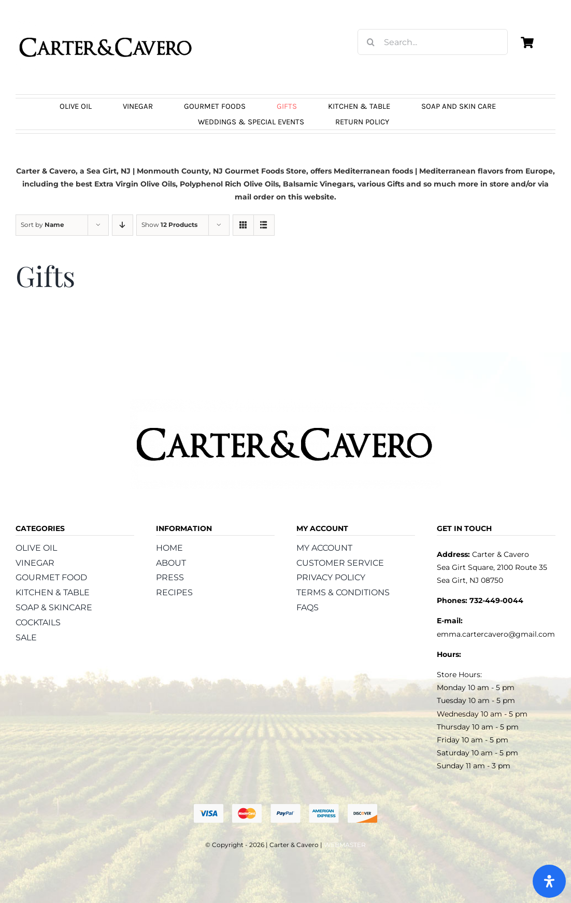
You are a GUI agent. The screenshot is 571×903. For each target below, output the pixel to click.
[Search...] (433, 42)
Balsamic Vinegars (318, 184)
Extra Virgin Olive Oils (135, 184)
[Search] (370, 42)
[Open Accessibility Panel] (549, 881)
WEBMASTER (345, 845)
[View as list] (264, 225)
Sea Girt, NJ (109, 171)
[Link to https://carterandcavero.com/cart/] (527, 42)
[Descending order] (122, 225)
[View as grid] (243, 225)
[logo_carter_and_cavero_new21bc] (106, 24)
